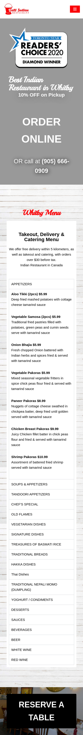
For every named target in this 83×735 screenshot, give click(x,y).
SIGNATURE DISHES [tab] (27, 534)
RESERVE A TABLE (41, 711)
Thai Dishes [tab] (20, 574)
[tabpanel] (41, 384)
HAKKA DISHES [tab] (23, 564)
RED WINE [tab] (19, 660)
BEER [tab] (15, 640)
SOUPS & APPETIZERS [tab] (29, 484)
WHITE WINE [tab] (21, 650)
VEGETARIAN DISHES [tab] (28, 524)
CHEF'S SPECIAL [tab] (24, 504)
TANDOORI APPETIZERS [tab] (30, 494)
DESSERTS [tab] (20, 610)
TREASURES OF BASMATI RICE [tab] (36, 544)
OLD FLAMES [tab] (21, 514)
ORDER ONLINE (41, 130)
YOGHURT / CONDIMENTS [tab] (32, 600)
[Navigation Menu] (75, 9)
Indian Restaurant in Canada (41, 265)
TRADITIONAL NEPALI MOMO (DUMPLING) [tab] (34, 587)
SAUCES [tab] (18, 620)
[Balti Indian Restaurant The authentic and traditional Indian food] (16, 9)
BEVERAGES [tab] (21, 630)
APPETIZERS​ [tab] (21, 284)
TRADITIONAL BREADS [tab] (29, 554)
